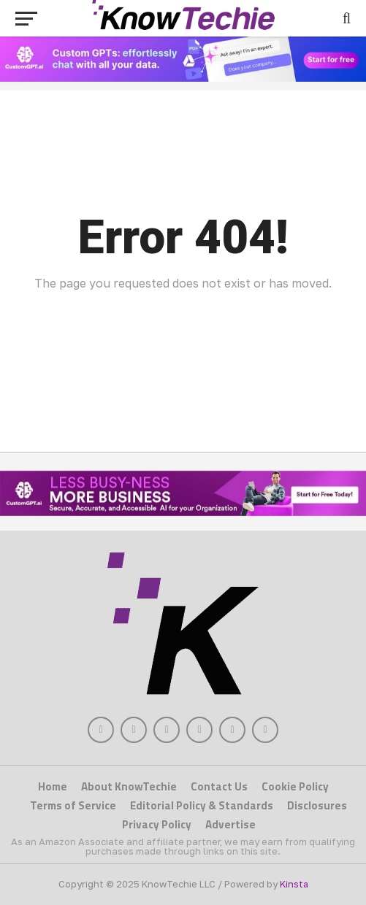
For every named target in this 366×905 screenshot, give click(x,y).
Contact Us (219, 786)
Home (52, 786)
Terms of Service (73, 805)
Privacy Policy (156, 824)
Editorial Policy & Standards (201, 805)
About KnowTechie (129, 786)
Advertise (230, 824)
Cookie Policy (295, 786)
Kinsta (294, 884)
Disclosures (317, 805)
